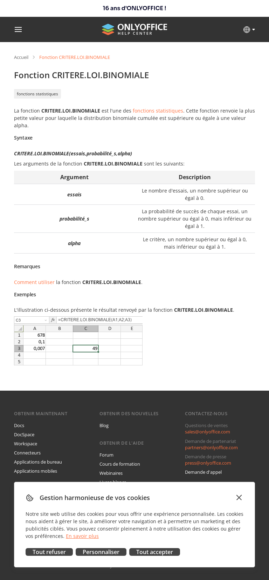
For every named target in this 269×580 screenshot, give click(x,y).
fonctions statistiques (37, 94)
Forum (106, 455)
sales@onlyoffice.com (207, 432)
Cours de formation (119, 464)
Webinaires (111, 473)
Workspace (25, 443)
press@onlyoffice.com (208, 463)
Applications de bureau (38, 462)
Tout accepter (154, 552)
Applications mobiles (35, 471)
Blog (104, 425)
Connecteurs (27, 453)
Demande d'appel (203, 472)
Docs (19, 425)
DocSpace (24, 434)
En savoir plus (82, 536)
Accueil (21, 57)
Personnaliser (101, 552)
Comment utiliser (34, 282)
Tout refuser (49, 552)
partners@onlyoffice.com (211, 447)
